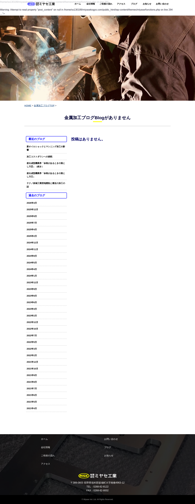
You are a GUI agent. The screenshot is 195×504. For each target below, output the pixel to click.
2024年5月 (32, 262)
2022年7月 (32, 335)
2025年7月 (32, 223)
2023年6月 (32, 302)
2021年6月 (32, 395)
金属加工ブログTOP (44, 105)
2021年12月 (32, 362)
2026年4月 (32, 203)
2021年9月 (32, 375)
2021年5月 (32, 402)
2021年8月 (32, 382)
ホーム (77, 4)
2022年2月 (32, 355)
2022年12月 (32, 322)
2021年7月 (32, 388)
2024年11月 (32, 249)
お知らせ (147, 4)
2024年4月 (32, 269)
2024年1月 (32, 276)
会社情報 (90, 4)
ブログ (134, 4)
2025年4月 (32, 229)
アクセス (121, 4)
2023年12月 (32, 282)
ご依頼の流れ (105, 4)
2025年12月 (32, 209)
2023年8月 (32, 296)
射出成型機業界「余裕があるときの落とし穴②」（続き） (46, 165)
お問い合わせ (162, 4)
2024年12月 (32, 242)
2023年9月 (32, 289)
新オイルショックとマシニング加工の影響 (46, 148)
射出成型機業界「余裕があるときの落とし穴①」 (46, 175)
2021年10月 (32, 368)
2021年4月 (32, 408)
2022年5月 (32, 342)
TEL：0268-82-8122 (98, 486)
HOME (27, 105)
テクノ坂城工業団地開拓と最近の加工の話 (46, 185)
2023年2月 (32, 315)
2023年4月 (32, 309)
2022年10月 (32, 329)
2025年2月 (32, 236)
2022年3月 (32, 349)
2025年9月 (32, 216)
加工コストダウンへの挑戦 (39, 156)
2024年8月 (32, 256)
